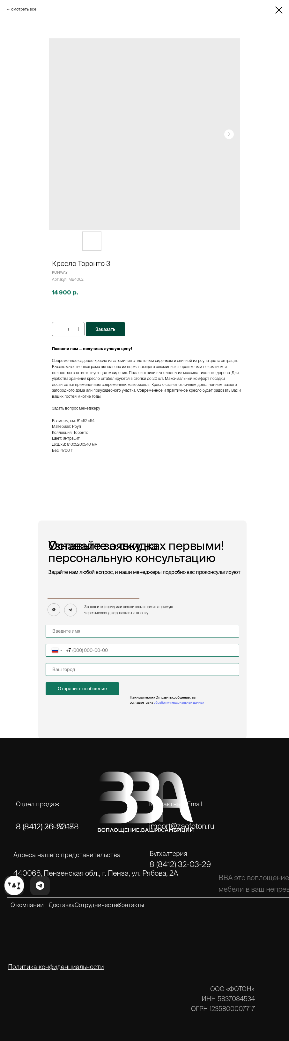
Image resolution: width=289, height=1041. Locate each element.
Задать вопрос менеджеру (76, 408)
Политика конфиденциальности (56, 966)
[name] (142, 631)
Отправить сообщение (82, 688)
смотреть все (23, 9)
